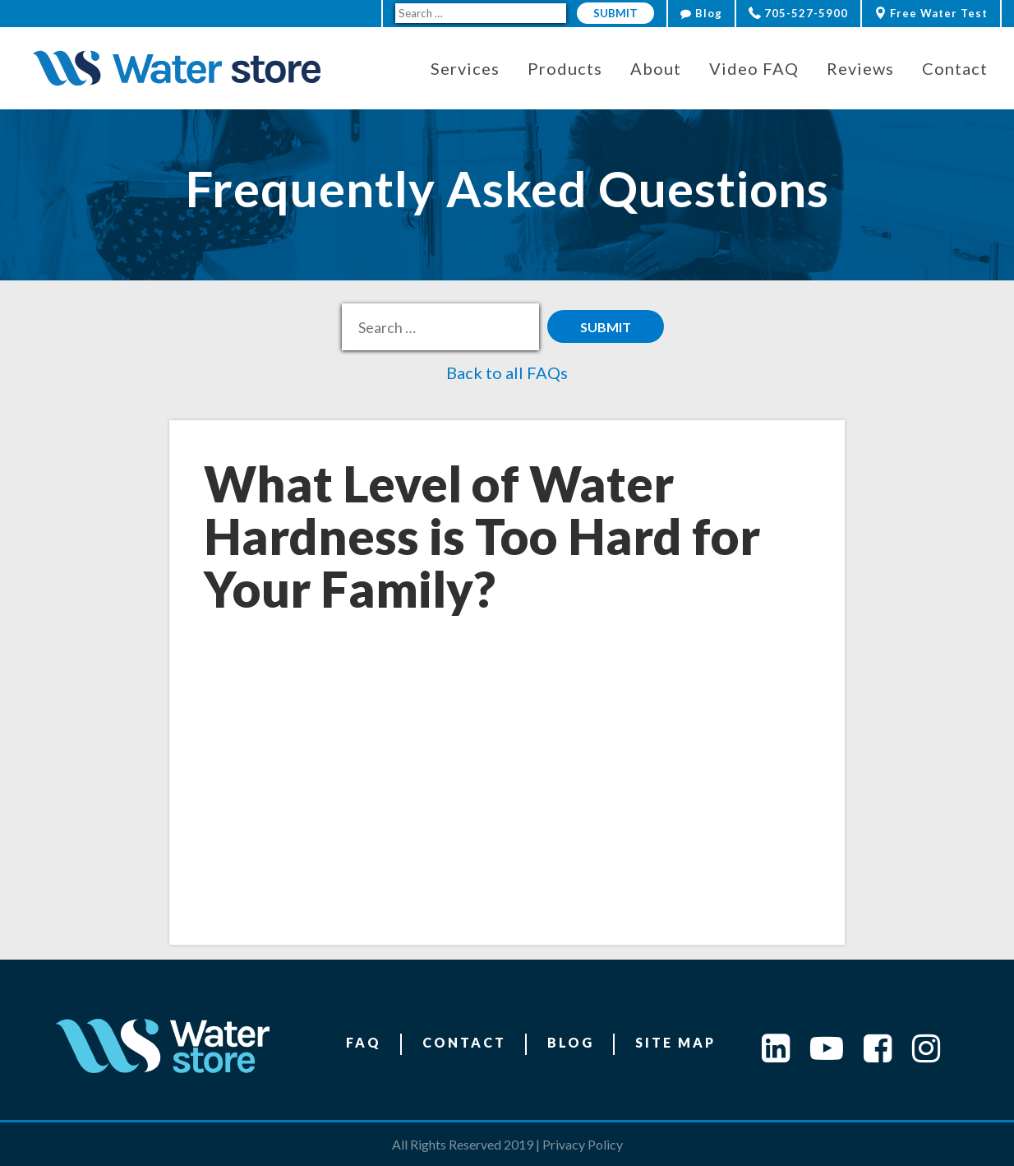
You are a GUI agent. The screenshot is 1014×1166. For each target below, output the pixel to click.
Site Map (675, 1042)
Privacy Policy (582, 1144)
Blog (701, 13)
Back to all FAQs (507, 372)
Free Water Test (931, 13)
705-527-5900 (798, 13)
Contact (464, 1042)
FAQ (363, 1042)
